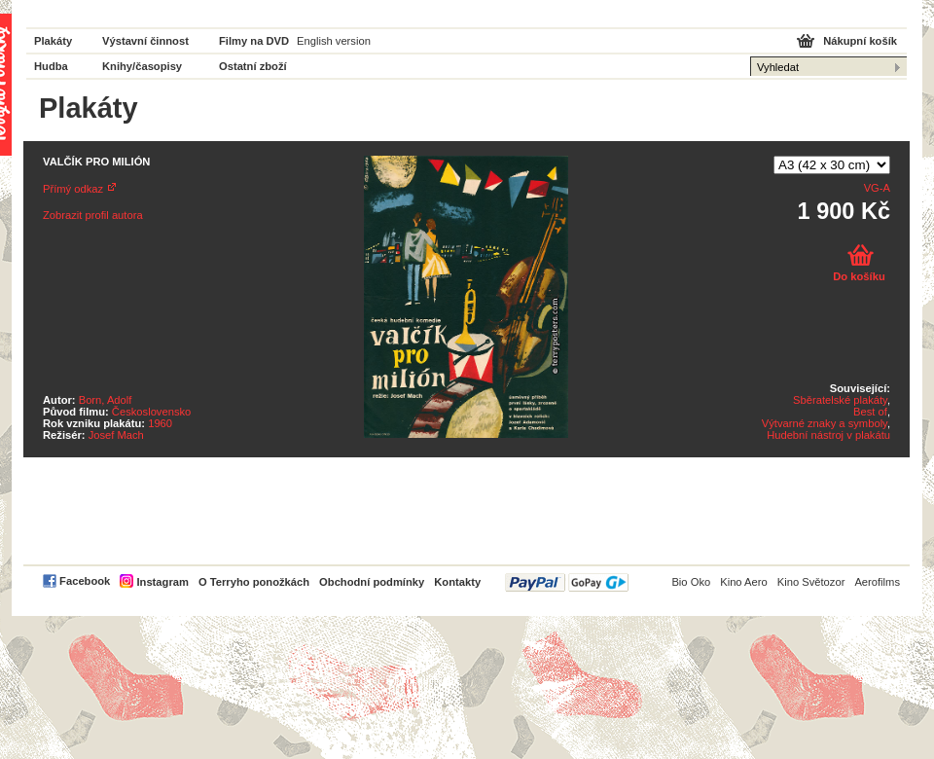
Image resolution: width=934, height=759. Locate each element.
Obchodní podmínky (371, 582)
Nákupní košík (860, 41)
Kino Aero (744, 582)
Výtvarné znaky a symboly (824, 423)
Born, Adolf (105, 400)
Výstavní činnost (145, 41)
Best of (870, 411)
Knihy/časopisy (142, 66)
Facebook (84, 581)
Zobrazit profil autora (93, 215)
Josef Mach (116, 435)
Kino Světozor (811, 582)
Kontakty (457, 582)
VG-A (877, 188)
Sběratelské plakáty (840, 400)
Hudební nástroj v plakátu (828, 435)
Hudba (51, 66)
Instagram (162, 582)
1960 (160, 423)
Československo (151, 411)
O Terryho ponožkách (253, 582)
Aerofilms (877, 582)
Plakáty (53, 41)
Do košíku (858, 276)
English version (334, 41)
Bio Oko (690, 582)
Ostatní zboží (253, 66)
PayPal (567, 582)
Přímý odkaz (73, 189)
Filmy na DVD (254, 41)
